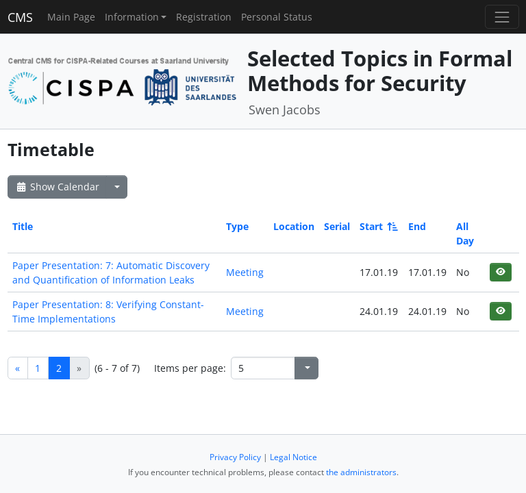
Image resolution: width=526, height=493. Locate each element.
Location (293, 226)
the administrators (361, 472)
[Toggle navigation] (501, 17)
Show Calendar (57, 186)
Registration (203, 16)
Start (378, 226)
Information (132, 16)
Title (22, 226)
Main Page (71, 16)
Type (237, 226)
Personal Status (276, 16)
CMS (20, 17)
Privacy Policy (235, 457)
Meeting (245, 272)
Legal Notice (293, 457)
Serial (337, 226)
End (417, 226)
